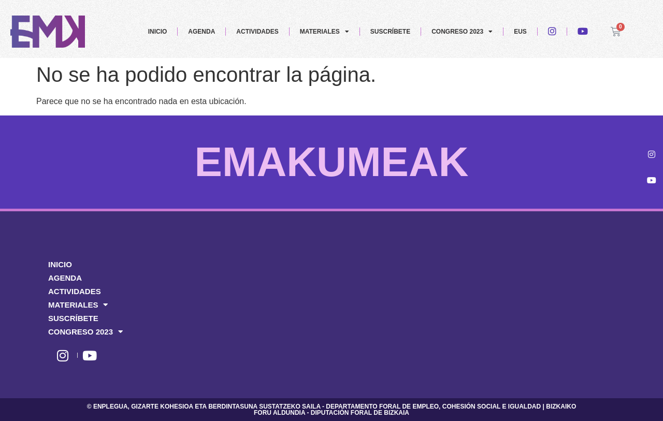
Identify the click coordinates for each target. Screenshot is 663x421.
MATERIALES (324, 31)
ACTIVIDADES (257, 31)
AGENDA (201, 31)
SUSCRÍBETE (390, 31)
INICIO (157, 31)
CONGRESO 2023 (462, 31)
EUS (520, 31)
